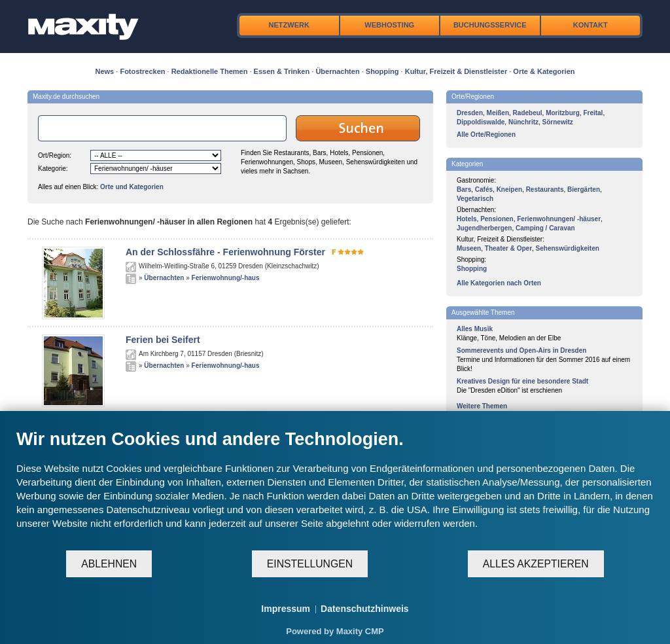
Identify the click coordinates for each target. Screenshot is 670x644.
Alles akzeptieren (536, 563)
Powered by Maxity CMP (335, 631)
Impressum (285, 608)
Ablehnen (109, 563)
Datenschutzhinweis (365, 608)
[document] (335, 489)
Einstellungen (310, 563)
